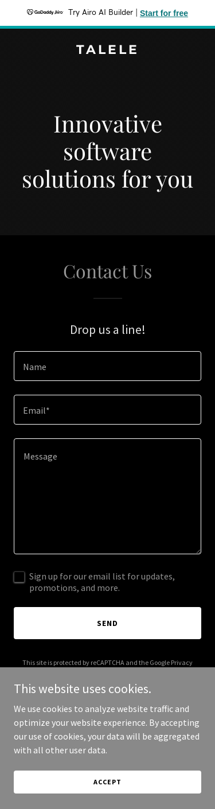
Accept (107, 781)
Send (107, 623)
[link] (107, 50)
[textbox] (107, 366)
